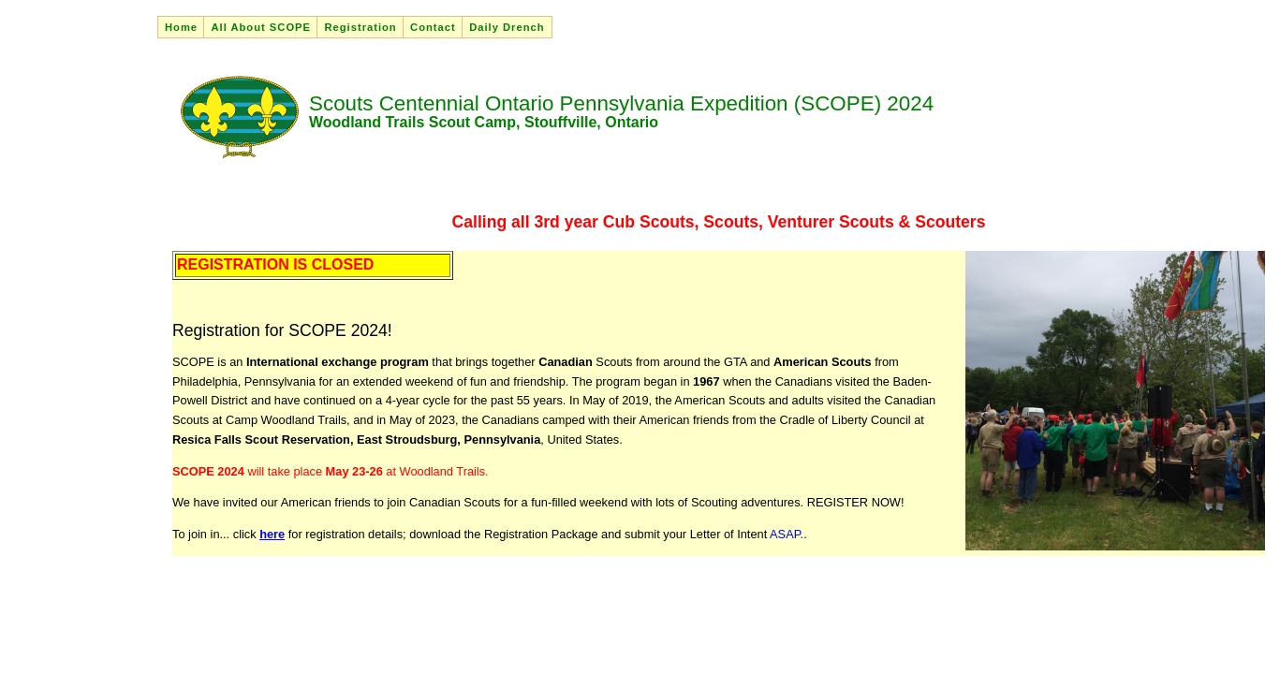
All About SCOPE (261, 27)
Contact (433, 27)
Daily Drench (506, 27)
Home (181, 27)
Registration (360, 27)
